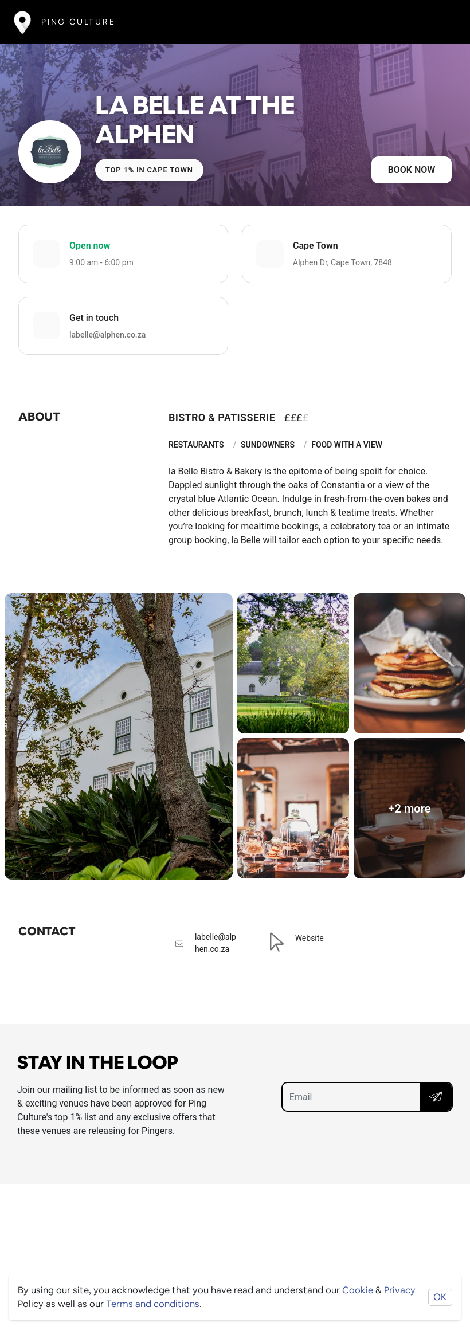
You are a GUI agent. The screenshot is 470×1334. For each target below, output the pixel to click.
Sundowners (268, 444)
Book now (412, 169)
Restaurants (196, 444)
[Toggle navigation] (439, 22)
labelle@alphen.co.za (107, 334)
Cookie (357, 1290)
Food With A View (346, 444)
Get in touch (94, 317)
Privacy (400, 1290)
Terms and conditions (152, 1304)
